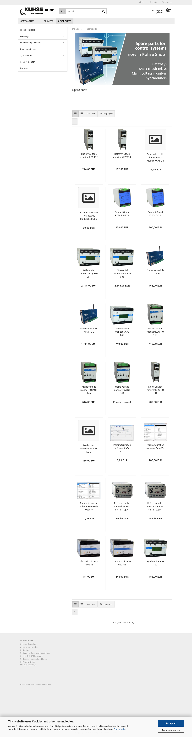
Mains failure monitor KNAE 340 (122, 331)
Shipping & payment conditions (36, 653)
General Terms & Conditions (34, 659)
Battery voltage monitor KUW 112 (89, 155)
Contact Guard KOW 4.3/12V (122, 214)
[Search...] (62, 11)
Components (27, 21)
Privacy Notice (120, 729)
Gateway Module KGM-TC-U (88, 330)
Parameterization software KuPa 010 (122, 448)
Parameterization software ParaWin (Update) (89, 506)
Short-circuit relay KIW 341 (89, 563)
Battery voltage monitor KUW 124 (122, 155)
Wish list (167, 2)
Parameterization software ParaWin (155, 447)
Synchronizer (26, 55)
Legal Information (30, 647)
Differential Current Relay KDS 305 (122, 273)
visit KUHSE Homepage (32, 656)
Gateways (24, 36)
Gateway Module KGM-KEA (155, 272)
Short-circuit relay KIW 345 (122, 563)
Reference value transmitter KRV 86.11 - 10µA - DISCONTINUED (122, 506)
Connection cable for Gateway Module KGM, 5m (89, 215)
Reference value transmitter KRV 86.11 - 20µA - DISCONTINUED (155, 506)
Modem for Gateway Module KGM (88, 448)
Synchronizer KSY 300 (155, 563)
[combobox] (91, 113)
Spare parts (64, 21)
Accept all (171, 723)
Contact (25, 650)
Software (24, 68)
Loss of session (29, 644)
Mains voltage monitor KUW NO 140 (88, 390)
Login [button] (153, 2)
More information (171, 730)
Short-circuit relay (28, 49)
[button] (142, 2)
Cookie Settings (29, 665)
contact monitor (27, 62)
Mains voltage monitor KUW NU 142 (155, 390)
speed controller (27, 30)
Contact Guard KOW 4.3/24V (155, 214)
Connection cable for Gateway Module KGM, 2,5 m (155, 157)
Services (48, 21)
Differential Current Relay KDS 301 (89, 273)
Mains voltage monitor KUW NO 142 (122, 390)
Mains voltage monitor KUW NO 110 (155, 331)
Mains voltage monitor (30, 42)
